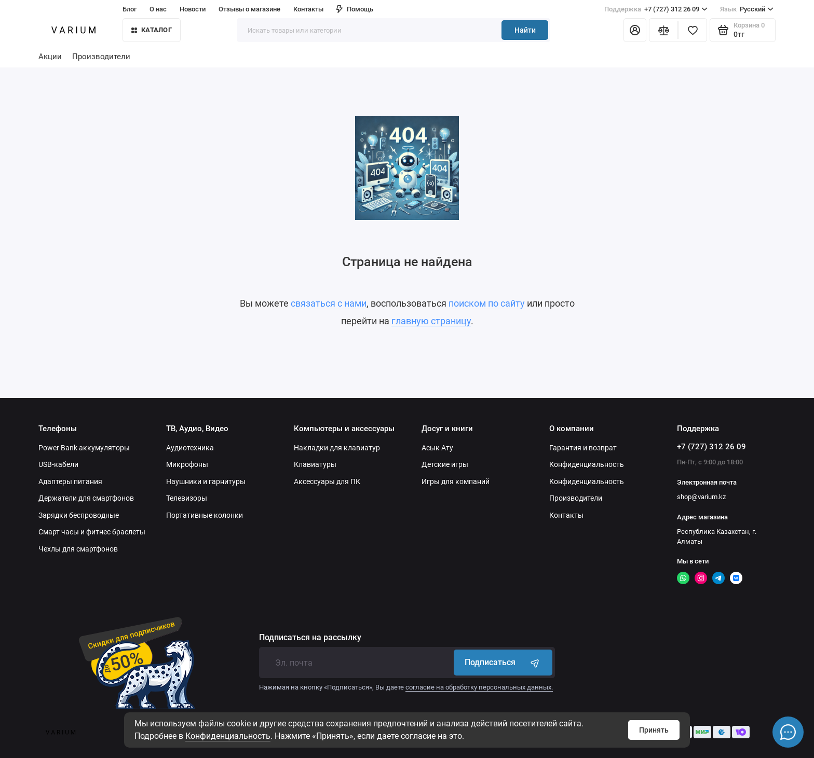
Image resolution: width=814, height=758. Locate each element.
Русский (747, 9)
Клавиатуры (315, 464)
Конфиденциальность (227, 736)
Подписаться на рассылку (310, 637)
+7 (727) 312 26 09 (656, 9)
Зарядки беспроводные (78, 515)
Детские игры (445, 464)
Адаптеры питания (70, 481)
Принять (654, 730)
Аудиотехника (190, 448)
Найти (525, 30)
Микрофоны (187, 464)
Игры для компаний (456, 481)
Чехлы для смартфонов (78, 549)
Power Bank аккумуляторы (84, 448)
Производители (101, 56)
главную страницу (431, 320)
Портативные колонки (204, 515)
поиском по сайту (487, 303)
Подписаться (503, 662)
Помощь (354, 9)
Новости (193, 9)
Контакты (308, 9)
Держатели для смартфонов (86, 498)
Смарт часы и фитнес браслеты (91, 532)
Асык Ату (437, 448)
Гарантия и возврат (583, 448)
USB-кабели (58, 464)
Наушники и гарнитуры (206, 481)
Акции (50, 56)
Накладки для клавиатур (337, 448)
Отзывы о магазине (249, 9)
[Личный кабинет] (634, 30)
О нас (158, 9)
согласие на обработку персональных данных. (479, 687)
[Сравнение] (663, 30)
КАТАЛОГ (151, 30)
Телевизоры (186, 498)
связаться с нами (329, 303)
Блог (130, 9)
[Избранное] (693, 30)
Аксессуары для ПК (327, 481)
